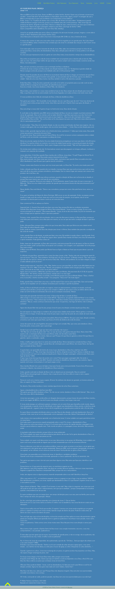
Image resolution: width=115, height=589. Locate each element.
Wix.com (70, 587)
